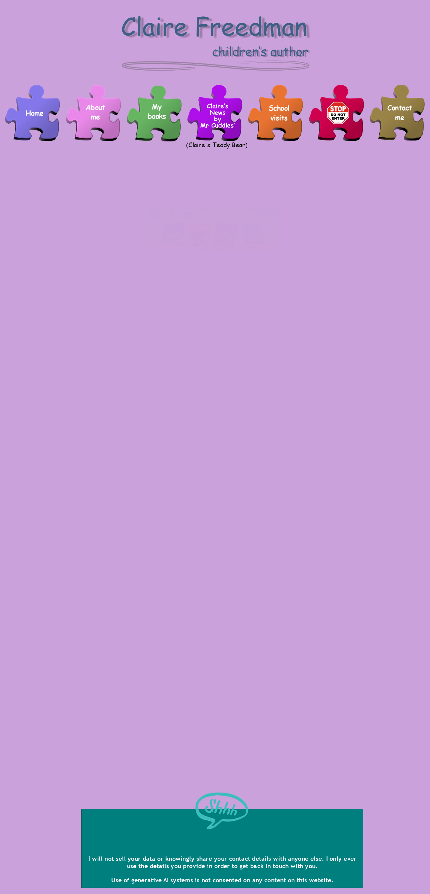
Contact (399, 108)
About (95, 107)
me (399, 117)
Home (35, 113)
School (279, 108)
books (157, 116)
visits (279, 118)
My (157, 107)
